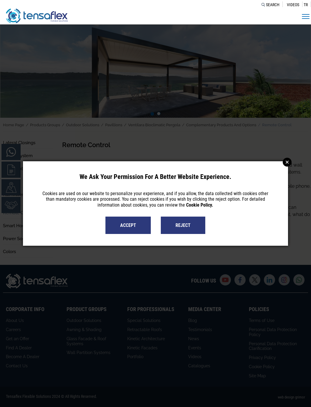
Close (287, 162)
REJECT (183, 225)
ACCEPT (128, 225)
